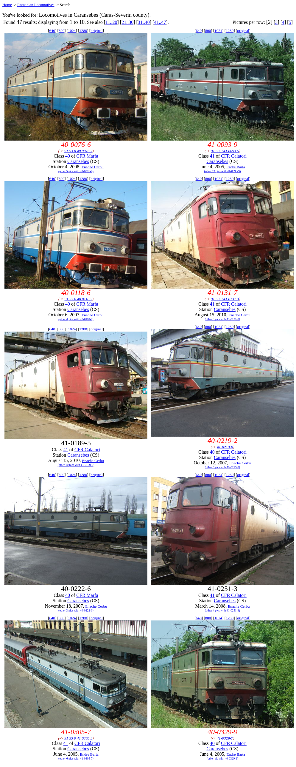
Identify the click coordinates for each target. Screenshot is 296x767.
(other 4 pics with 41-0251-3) (222, 610)
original (96, 30)
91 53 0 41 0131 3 (225, 299)
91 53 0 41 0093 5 (225, 151)
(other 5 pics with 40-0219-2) (222, 467)
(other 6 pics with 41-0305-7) (76, 758)
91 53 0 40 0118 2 (78, 299)
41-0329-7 (225, 738)
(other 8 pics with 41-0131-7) (222, 319)
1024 (72, 30)
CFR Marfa (87, 155)
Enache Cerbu (92, 167)
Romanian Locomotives (35, 4)
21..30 (127, 22)
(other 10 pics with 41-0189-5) (76, 464)
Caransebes (78, 161)
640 (52, 30)
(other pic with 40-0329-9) (222, 758)
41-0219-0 (225, 447)
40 (67, 155)
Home (7, 4)
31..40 (144, 22)
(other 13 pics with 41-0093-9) (222, 171)
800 (62, 30)
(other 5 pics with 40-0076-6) (76, 171)
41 (212, 155)
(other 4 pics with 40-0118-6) (75, 319)
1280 (83, 30)
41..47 (160, 22)
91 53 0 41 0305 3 (78, 738)
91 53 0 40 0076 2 (78, 151)
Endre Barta (235, 167)
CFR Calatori (234, 155)
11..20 (111, 22)
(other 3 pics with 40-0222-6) (76, 610)
